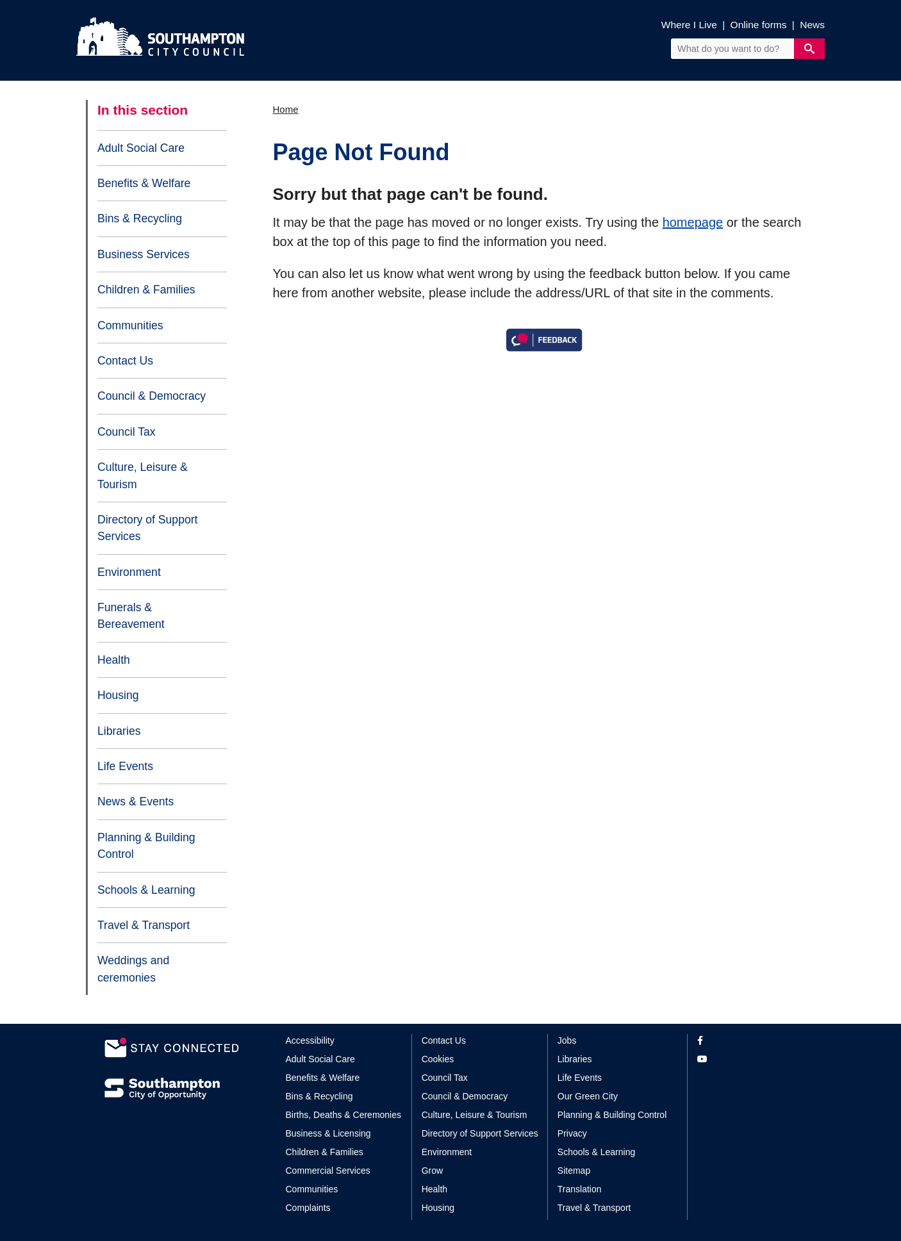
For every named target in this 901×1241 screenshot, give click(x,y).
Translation (580, 1189)
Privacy (572, 1133)
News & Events (135, 801)
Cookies (438, 1059)
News (812, 24)
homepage (693, 222)
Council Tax (126, 431)
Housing (118, 695)
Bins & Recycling (139, 218)
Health (113, 659)
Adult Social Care (141, 148)
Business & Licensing (328, 1133)
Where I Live (689, 24)
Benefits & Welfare (143, 183)
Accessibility (310, 1040)
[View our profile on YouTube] (747, 1059)
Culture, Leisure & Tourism (142, 475)
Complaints (308, 1208)
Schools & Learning (146, 889)
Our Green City (588, 1096)
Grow (432, 1170)
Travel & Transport (143, 925)
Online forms (759, 24)
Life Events (125, 766)
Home (286, 109)
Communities (130, 325)
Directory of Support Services (147, 528)
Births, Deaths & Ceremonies (344, 1115)
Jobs (567, 1040)
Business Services (143, 254)
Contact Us (125, 360)
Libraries (118, 731)
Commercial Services (328, 1170)
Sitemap (574, 1170)
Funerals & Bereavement (131, 615)
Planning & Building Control (146, 845)
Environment (129, 572)
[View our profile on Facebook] (747, 1041)
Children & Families (146, 289)
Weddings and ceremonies (133, 968)
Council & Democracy (151, 396)
